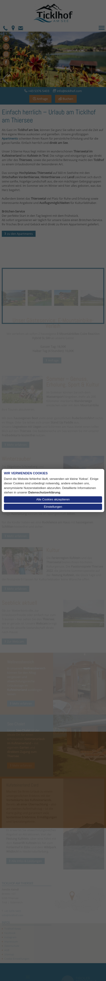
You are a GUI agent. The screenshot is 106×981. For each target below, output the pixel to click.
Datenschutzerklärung (44, 492)
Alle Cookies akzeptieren (53, 499)
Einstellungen (53, 506)
